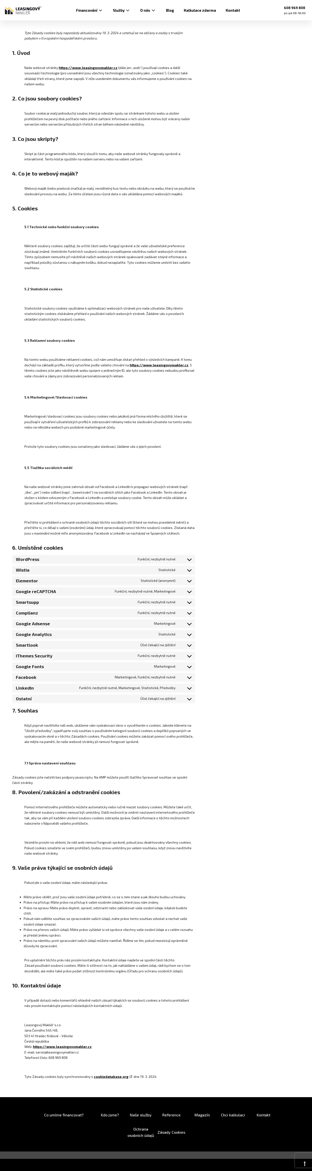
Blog (170, 10)
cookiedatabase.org (111, 1076)
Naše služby (141, 1114)
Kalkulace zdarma (200, 10)
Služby (121, 10)
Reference (171, 1114)
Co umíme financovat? (64, 1114)
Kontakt (233, 10)
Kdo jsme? (110, 1114)
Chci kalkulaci (233, 1114)
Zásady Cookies (171, 1132)
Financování (89, 10)
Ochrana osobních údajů (140, 1132)
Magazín (202, 1114)
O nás (148, 10)
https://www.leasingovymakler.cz (88, 68)
